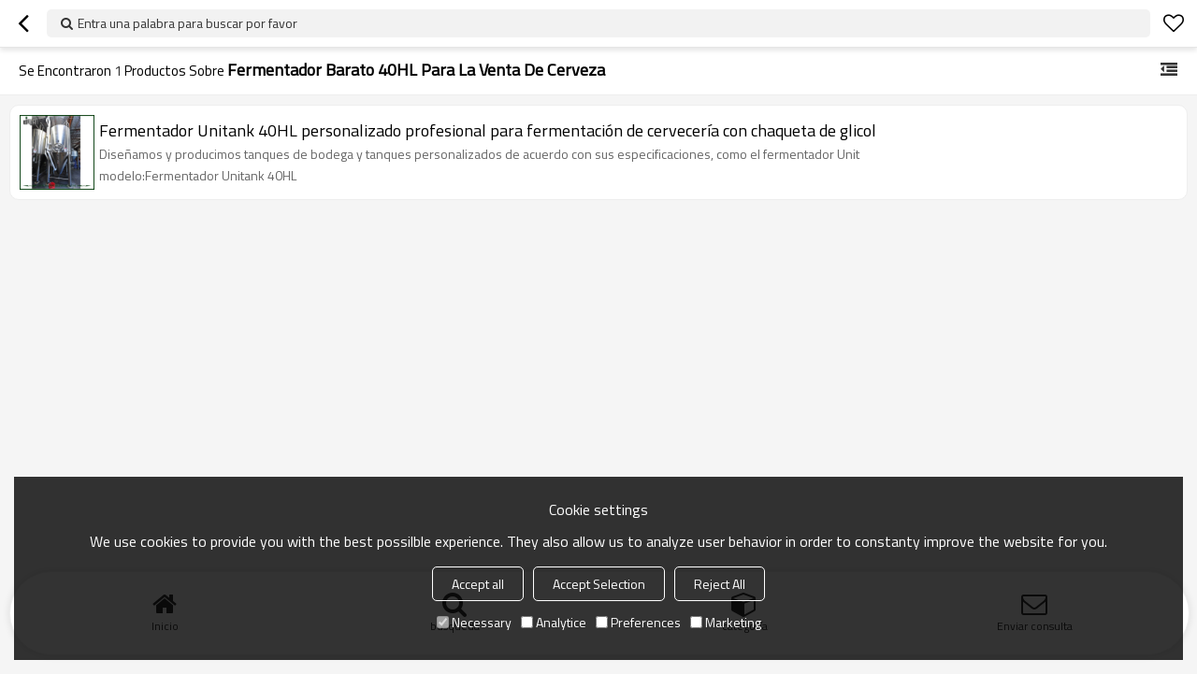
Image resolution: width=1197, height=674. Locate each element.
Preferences (638, 622)
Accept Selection (599, 584)
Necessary (474, 622)
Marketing (725, 622)
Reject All (719, 584)
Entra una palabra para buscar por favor (187, 23)
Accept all (478, 584)
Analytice (553, 622)
